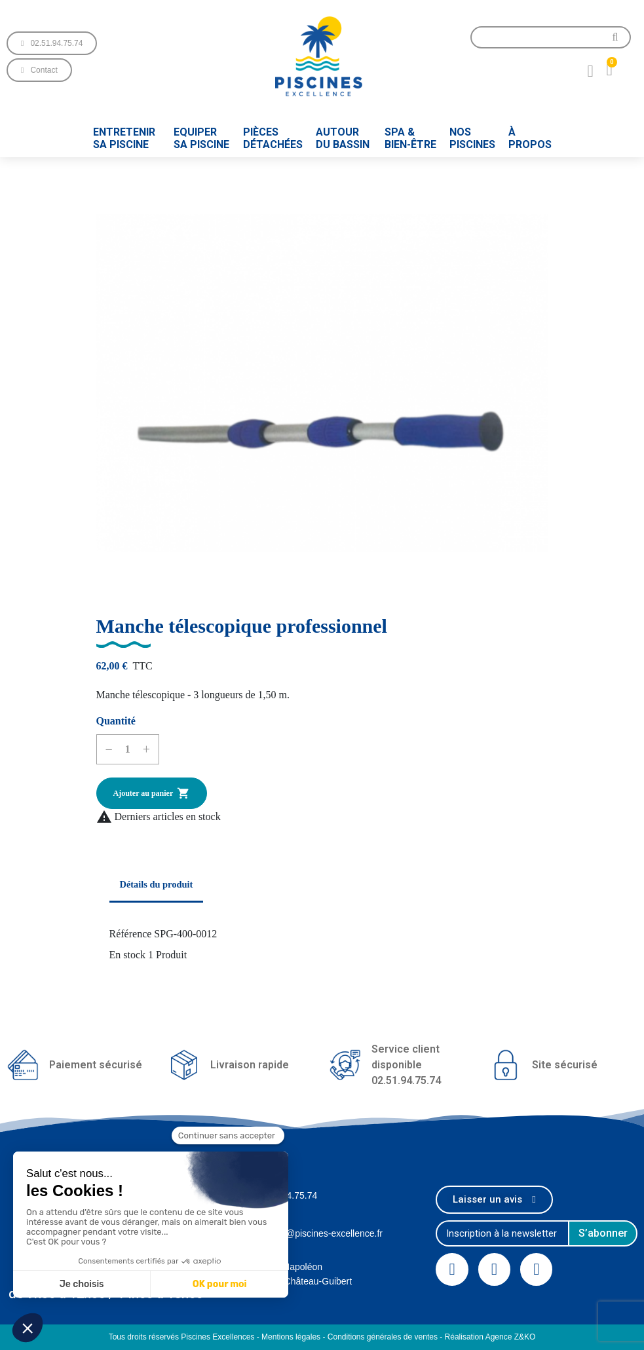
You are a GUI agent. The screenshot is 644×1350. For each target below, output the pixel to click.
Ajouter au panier (152, 793)
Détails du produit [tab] (156, 884)
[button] (52, 43)
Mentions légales (290, 1336)
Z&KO (525, 1336)
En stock (127, 954)
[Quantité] (127, 749)
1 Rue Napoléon (289, 1267)
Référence (130, 933)
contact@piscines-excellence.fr (319, 1233)
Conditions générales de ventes (383, 1336)
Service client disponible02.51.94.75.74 (406, 1065)
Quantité (116, 720)
